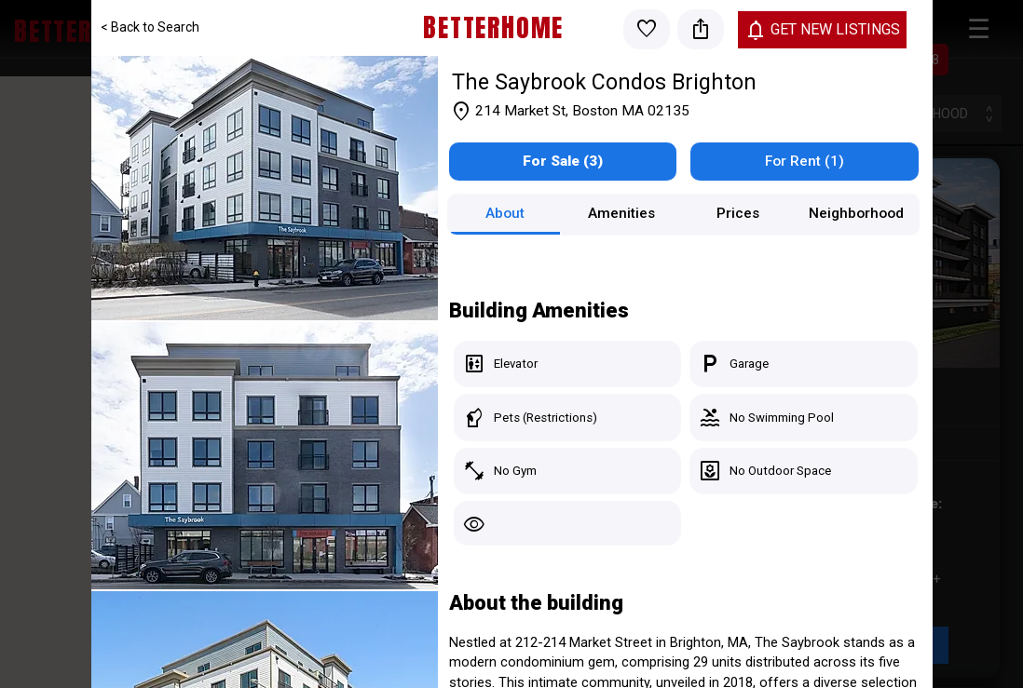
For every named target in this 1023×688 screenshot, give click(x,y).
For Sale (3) (563, 161)
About (505, 213)
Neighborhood (856, 213)
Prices (737, 213)
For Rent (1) (804, 161)
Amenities (621, 213)
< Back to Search (150, 27)
